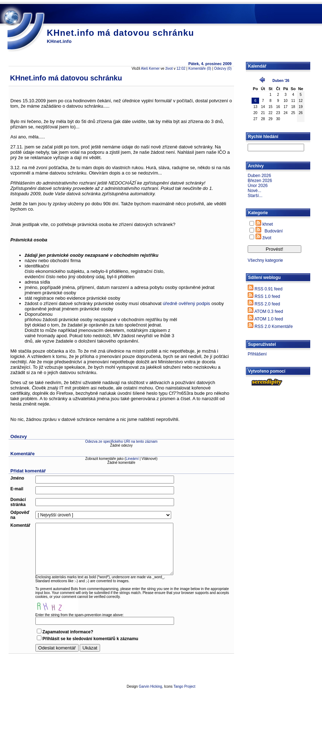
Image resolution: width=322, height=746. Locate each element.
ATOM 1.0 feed (268, 319)
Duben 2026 (259, 175)
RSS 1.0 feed (267, 296)
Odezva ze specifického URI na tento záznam (121, 441)
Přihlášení (257, 354)
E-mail (16, 488)
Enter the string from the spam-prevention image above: (79, 615)
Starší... (255, 195)
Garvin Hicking (150, 686)
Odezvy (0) (223, 68)
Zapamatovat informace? (68, 631)
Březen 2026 (260, 180)
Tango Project (184, 686)
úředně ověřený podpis (186, 303)
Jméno (17, 478)
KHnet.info (59, 41)
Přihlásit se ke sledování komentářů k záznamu (90, 638)
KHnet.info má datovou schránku (120, 33)
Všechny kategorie (265, 260)
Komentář (20, 525)
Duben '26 (280, 81)
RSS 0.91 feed (268, 288)
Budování (273, 231)
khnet (267, 224)
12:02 (181, 68)
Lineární (132, 459)
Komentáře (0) (199, 68)
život (169, 68)
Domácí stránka (18, 502)
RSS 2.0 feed (267, 303)
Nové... (254, 190)
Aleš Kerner (150, 68)
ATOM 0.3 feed (268, 311)
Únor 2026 (258, 185)
